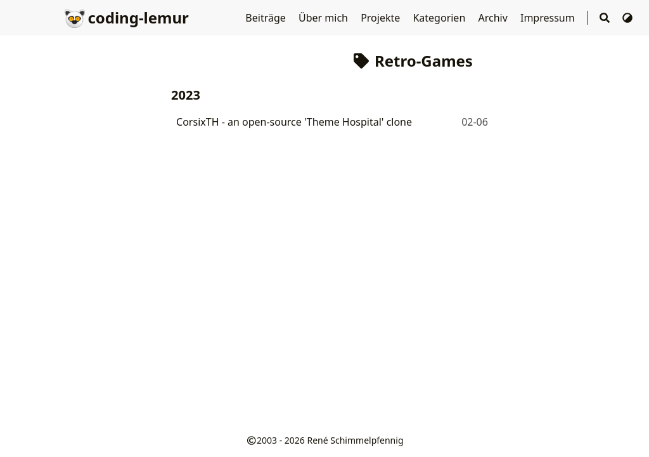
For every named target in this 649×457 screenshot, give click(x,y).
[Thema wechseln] (627, 18)
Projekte (381, 18)
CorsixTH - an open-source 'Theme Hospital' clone (294, 122)
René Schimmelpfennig (355, 440)
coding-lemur (126, 17)
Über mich (324, 18)
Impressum (548, 18)
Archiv (494, 18)
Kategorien (440, 18)
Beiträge (266, 18)
